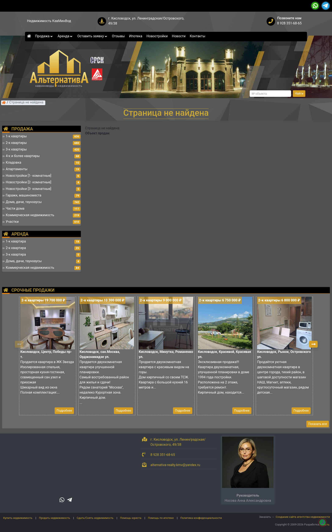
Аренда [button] (65, 36)
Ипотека (135, 36)
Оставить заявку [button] (92, 36)
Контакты (197, 36)
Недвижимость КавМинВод (49, 21)
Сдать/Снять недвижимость (95, 517)
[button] (313, 344)
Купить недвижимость (17, 517)
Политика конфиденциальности (201, 517)
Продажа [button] (44, 36)
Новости (178, 36)
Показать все (317, 424)
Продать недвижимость (54, 517)
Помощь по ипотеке (161, 517)
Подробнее (64, 410)
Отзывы (118, 36)
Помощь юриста (130, 517)
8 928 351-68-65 (289, 23)
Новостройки (157, 36)
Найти (299, 93)
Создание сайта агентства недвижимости (303, 516)
